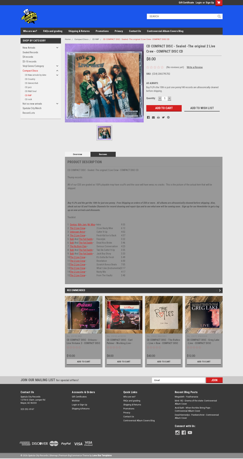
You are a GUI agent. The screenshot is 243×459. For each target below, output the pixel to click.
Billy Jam (82, 224)
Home (68, 39)
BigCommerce (75, 455)
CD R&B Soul (30, 91)
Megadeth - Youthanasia (186, 397)
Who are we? (30, 31)
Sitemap (53, 455)
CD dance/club (31, 83)
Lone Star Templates (102, 455)
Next (220, 290)
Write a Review (195, 67)
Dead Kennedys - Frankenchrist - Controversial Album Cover (197, 416)
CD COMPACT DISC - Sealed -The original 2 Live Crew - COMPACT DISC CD (136, 39)
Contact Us (135, 31)
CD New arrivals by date (35, 75)
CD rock (28, 99)
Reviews (103, 154)
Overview (77, 154)
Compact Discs (30, 70)
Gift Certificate (186, 2)
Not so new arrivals (32, 103)
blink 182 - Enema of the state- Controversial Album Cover (196, 402)
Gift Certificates (79, 397)
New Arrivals (29, 47)
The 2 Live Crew (77, 228)
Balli (72, 239)
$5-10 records (29, 61)
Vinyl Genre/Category (33, 66)
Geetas (73, 224)
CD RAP (28, 95)
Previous (217, 290)
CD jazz (28, 87)
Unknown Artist (77, 231)
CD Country (30, 79)
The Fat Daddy (86, 239)
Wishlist (76, 401)
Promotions (102, 31)
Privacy (119, 31)
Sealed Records (30, 52)
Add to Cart (83, 361)
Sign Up (210, 2)
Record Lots (29, 112)
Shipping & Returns (79, 31)
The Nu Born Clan (78, 246)
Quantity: (151, 98)
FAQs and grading (52, 31)
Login (199, 2)
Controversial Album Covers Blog (165, 31)
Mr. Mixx (91, 224)
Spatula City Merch (32, 108)
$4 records (28, 56)
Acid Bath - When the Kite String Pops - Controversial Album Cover (193, 409)
